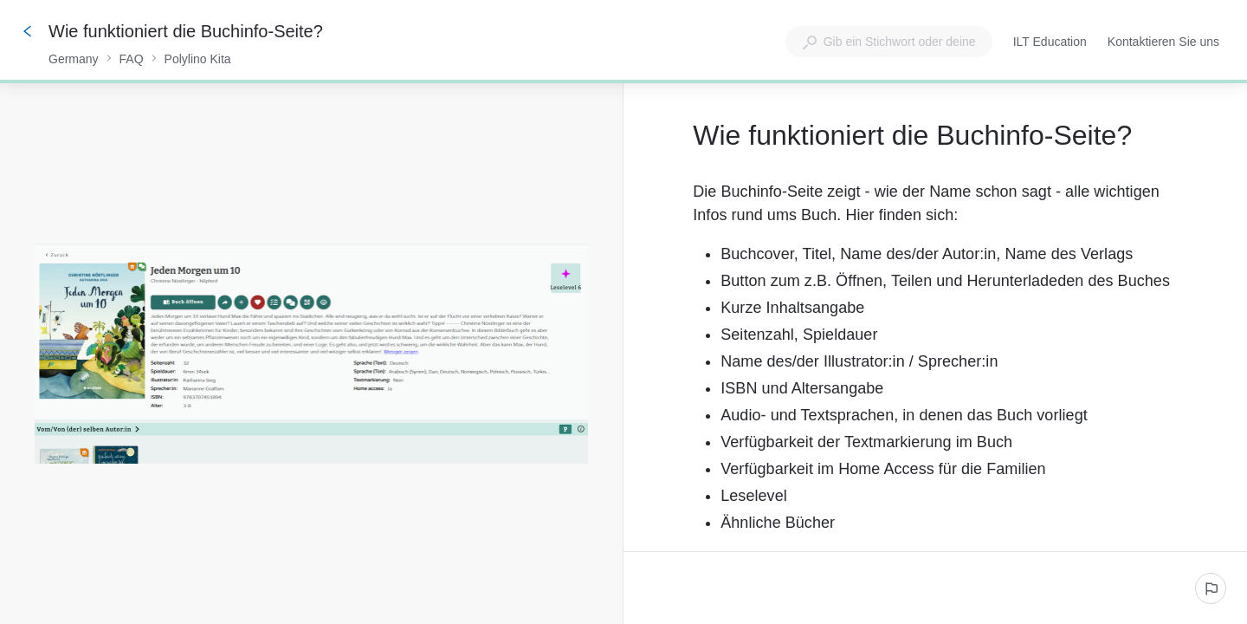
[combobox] (888, 41)
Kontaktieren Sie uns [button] (1163, 42)
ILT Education (1050, 43)
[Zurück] (27, 31)
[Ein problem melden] (1210, 588)
